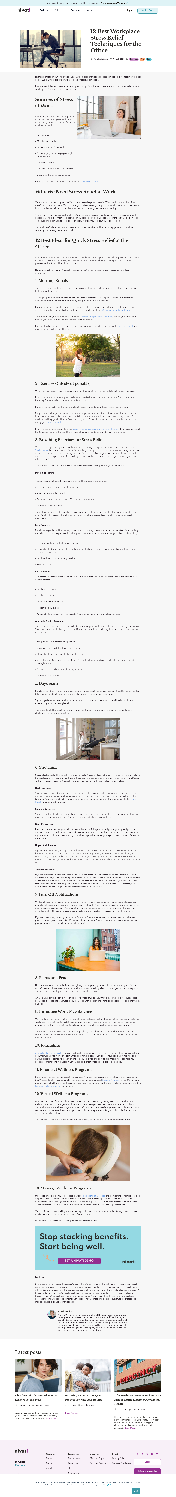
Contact (50, 1463)
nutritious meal (126, 326)
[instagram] (147, 1454)
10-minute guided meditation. (116, 310)
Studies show (41, 450)
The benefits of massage (93, 1196)
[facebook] (137, 1454)
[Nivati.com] (24, 10)
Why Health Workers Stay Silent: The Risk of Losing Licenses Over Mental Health (137, 1399)
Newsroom (73, 1473)
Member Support (98, 1458)
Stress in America (110, 1080)
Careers (50, 1458)
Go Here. (20, 1465)
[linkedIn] (152, 1454)
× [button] (148, 1479)
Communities (74, 1458)
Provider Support (98, 1463)
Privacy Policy (107, 1485)
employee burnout (91, 182)
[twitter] (142, 1454)
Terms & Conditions (121, 1463)
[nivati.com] (21, 1451)
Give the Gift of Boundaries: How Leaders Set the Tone (36, 1397)
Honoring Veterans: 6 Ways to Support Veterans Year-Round (83, 1397)
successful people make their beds (96, 317)
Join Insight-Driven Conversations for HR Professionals (73, 3)
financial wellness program (48, 1086)
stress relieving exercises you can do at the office (96, 429)
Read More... (51, 1419)
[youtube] (157, 1454)
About (90, 10)
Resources (73, 1463)
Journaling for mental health (49, 1053)
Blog (70, 1468)
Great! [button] (136, 1491)
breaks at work (54, 423)
